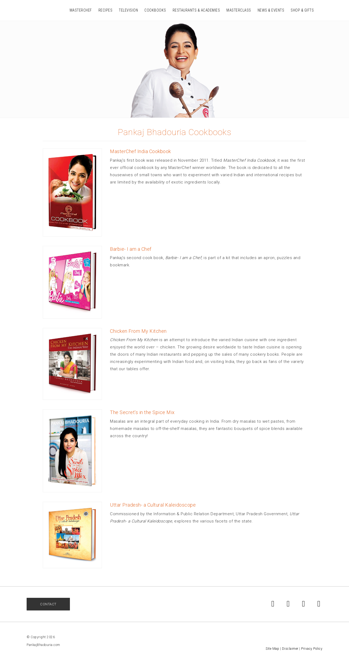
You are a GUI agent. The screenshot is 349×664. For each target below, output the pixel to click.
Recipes (105, 10)
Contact (48, 604)
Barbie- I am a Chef (131, 249)
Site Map (272, 649)
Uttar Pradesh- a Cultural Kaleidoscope (153, 505)
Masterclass (238, 10)
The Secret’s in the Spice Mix (142, 412)
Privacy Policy (311, 649)
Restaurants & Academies (196, 10)
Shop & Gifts (302, 10)
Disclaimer (290, 649)
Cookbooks (155, 10)
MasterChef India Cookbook (140, 151)
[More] (158, 436)
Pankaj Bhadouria (35, 10)
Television (128, 10)
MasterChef (81, 10)
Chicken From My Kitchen (138, 331)
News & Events (271, 10)
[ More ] (231, 182)
